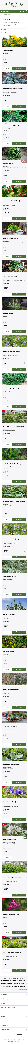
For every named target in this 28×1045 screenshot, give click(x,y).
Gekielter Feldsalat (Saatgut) (10, 238)
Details (7, 68)
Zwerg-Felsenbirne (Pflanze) (10, 839)
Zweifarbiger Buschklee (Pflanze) (11, 914)
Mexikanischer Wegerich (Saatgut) (12, 952)
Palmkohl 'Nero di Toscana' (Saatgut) (13, 88)
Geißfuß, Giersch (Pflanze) (10, 276)
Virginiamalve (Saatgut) (9, 614)
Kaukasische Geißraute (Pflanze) (11, 351)
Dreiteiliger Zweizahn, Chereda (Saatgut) (14, 501)
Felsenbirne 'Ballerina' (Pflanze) (11, 201)
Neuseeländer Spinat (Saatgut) (11, 389)
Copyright (8, 1036)
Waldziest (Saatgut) (8, 313)
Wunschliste (21, 12)
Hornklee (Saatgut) (8, 50)
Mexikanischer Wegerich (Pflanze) (12, 877)
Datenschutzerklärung (16, 1036)
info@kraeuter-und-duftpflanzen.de (15, 986)
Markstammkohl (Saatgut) (10, 576)
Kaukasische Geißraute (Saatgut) (11, 539)
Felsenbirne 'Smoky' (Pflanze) (11, 126)
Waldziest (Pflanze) (8, 163)
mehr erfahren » (7, 25)
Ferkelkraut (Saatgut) (8, 651)
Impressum (22, 1043)
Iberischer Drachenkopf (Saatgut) (11, 689)
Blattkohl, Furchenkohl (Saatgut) (11, 764)
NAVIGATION (5, 11)
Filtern (3, 29)
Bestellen (19, 68)
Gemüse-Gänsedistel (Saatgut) (11, 727)
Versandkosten (19, 1034)
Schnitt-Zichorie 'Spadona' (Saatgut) (12, 464)
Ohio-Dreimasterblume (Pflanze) (11, 802)
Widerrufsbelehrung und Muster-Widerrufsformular (13, 1039)
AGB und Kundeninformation (13, 1041)
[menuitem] (5, 11)
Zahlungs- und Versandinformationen (11, 1043)
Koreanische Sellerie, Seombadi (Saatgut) (14, 426)
